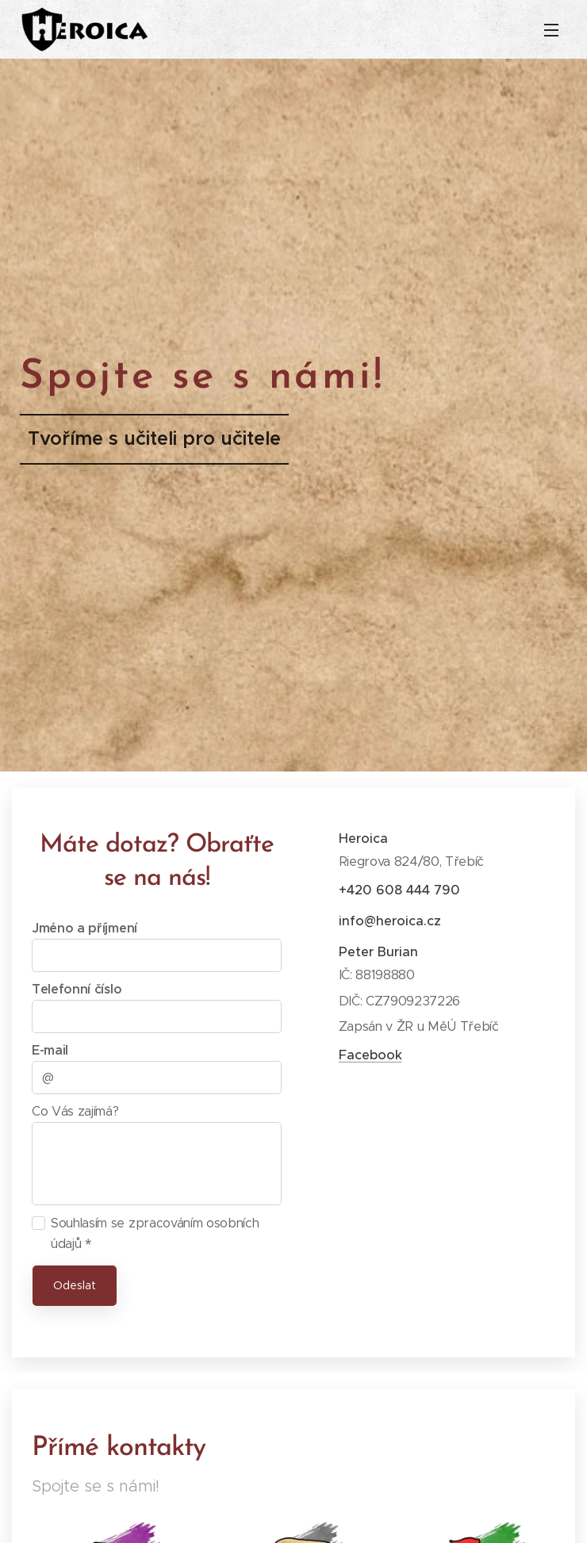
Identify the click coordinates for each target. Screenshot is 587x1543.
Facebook (370, 1055)
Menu (551, 30)
